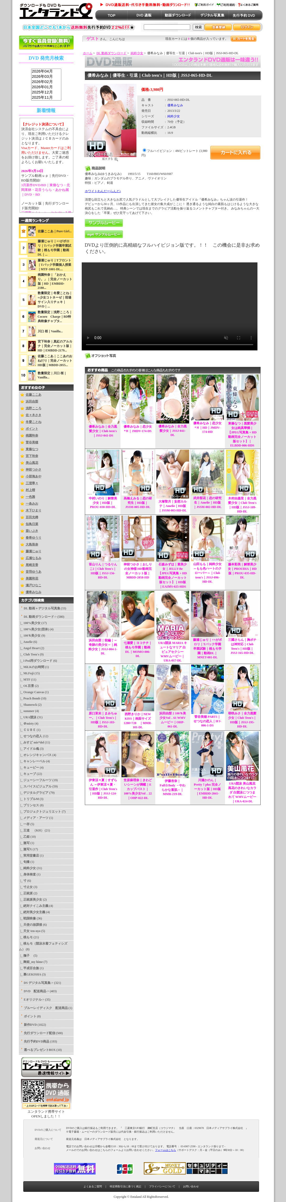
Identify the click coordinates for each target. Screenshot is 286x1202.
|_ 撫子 (26, 955)
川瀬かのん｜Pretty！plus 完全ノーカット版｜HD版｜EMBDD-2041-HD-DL (207, 789)
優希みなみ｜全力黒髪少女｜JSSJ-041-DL (172, 430)
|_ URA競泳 (28, 717)
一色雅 (30, 497)
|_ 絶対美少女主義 (32, 912)
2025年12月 (46, 92)
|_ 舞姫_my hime (31, 962)
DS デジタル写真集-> (38, 983)
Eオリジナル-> (34, 999)
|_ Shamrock (28, 705)
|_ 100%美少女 (30, 623)
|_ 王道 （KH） (31, 830)
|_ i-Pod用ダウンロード (36, 661)
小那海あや (33, 476)
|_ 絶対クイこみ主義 (34, 906)
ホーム (87, 53)
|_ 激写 (24, 843)
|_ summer (27, 711)
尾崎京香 (32, 565)
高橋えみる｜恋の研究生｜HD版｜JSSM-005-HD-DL (138, 503)
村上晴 (30, 490)
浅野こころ (33, 408)
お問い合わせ (191, 1186)
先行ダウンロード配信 (39, 1033)
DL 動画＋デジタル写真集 (42, 608)
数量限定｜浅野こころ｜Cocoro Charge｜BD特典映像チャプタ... (55, 316)
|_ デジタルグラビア (34, 793)
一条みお (32, 503)
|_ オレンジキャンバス (35, 755)
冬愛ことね (33, 422)
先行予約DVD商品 (37, 1041)
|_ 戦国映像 (27, 918)
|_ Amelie (26, 642)
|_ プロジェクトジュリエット (40, 811)
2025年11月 (46, 97)
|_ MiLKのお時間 (32, 667)
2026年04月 (46, 71)
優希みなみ (33, 592)
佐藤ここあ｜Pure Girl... (55, 231)
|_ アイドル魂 (29, 749)
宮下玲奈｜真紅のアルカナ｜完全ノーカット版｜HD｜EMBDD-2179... (55, 346)
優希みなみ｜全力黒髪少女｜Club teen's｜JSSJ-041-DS (103, 431)
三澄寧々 (32, 483)
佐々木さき (33, 415)
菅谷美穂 (32, 442)
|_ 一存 (24, 824)
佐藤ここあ (33, 394)
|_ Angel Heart (29, 648)
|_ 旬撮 (24, 862)
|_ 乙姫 (24, 837)
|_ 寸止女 (26, 887)
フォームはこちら (165, 1150)
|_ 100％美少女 (30, 635)
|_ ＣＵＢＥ (27, 730)
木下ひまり (33, 510)
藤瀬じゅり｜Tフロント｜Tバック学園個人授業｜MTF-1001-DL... (54, 264)
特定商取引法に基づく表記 (125, 1186)
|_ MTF (24, 679)
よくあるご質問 (93, 1186)
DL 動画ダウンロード (111, 53)
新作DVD (30, 1025)
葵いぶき (32, 531)
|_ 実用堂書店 (29, 855)
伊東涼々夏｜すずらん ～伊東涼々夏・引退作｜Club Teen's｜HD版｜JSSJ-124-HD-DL (103, 789)
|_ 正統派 (26, 893)
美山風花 (32, 463)
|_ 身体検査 (27, 874)
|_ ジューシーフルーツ (35, 780)
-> (40, 617)
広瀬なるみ (33, 558)
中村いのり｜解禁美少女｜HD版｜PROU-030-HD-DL (103, 503)
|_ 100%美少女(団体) (34, 629)
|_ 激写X (25, 849)
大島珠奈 (32, 544)
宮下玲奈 (32, 456)
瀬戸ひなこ (33, 585)
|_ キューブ (27, 774)
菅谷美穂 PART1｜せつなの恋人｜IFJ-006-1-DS (207, 721)
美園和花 (32, 578)
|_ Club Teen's (29, 654)
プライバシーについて (162, 1186)
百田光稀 (32, 517)
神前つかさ (33, 469)
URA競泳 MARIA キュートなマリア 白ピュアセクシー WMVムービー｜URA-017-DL (172, 651)
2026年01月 (46, 87)
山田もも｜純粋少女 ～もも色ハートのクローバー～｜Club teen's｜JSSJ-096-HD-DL (207, 572)
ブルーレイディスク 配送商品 (46, 1008)
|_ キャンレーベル (32, 761)
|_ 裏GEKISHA (30, 974)
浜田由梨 (32, 401)
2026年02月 (46, 82)
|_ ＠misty (26, 723)
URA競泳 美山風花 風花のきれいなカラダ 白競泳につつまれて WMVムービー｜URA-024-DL (242, 792)
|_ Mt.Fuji (26, 673)
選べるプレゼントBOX (40, 1050)
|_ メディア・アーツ (34, 818)
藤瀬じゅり (33, 551)
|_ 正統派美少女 (30, 899)
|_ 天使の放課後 (30, 925)
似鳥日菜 (32, 524)
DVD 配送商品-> (36, 991)
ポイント (32, 429)
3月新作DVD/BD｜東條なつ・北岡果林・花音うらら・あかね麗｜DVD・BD (45, 189)
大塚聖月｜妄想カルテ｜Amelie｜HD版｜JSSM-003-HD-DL (172, 506)
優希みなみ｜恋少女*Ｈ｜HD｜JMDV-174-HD (207, 427)
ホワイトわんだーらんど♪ (103, 191)
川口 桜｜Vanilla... (50, 331)
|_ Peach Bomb (29, 698)
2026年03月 (46, 76)
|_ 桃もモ (26, 937)
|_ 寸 (23, 881)
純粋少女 (137, 53)
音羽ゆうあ (33, 572)
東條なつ (32, 449)
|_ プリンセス (29, 805)
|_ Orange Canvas (31, 692)
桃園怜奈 (32, 435)
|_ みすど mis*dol (31, 742)
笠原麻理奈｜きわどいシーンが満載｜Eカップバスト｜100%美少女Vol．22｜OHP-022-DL (138, 789)
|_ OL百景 (26, 686)
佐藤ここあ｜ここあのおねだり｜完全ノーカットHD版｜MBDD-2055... (55, 360)
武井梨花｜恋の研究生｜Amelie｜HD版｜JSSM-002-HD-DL (207, 502)
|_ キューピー (29, 767)
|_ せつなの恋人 (30, 736)
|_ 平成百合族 (29, 968)
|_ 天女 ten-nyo (30, 931)
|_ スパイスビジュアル (35, 786)
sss (46, 85)
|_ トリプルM (29, 799)
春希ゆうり (33, 537)
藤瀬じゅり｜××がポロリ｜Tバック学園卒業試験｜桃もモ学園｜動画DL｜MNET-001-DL (207, 648)
